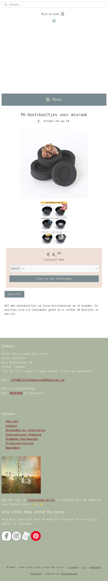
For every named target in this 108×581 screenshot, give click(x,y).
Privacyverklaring (19, 443)
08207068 (16, 393)
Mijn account (53, 14)
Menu (54, 99)
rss (83, 567)
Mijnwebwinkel (69, 573)
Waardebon (13, 448)
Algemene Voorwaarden (22, 439)
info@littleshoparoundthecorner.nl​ (38, 380)
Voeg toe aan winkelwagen (54, 279)
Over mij (12, 421)
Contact (11, 426)
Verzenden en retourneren (25, 430)
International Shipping (23, 435)
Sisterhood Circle (41, 500)
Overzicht (14, 294)
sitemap (73, 567)
